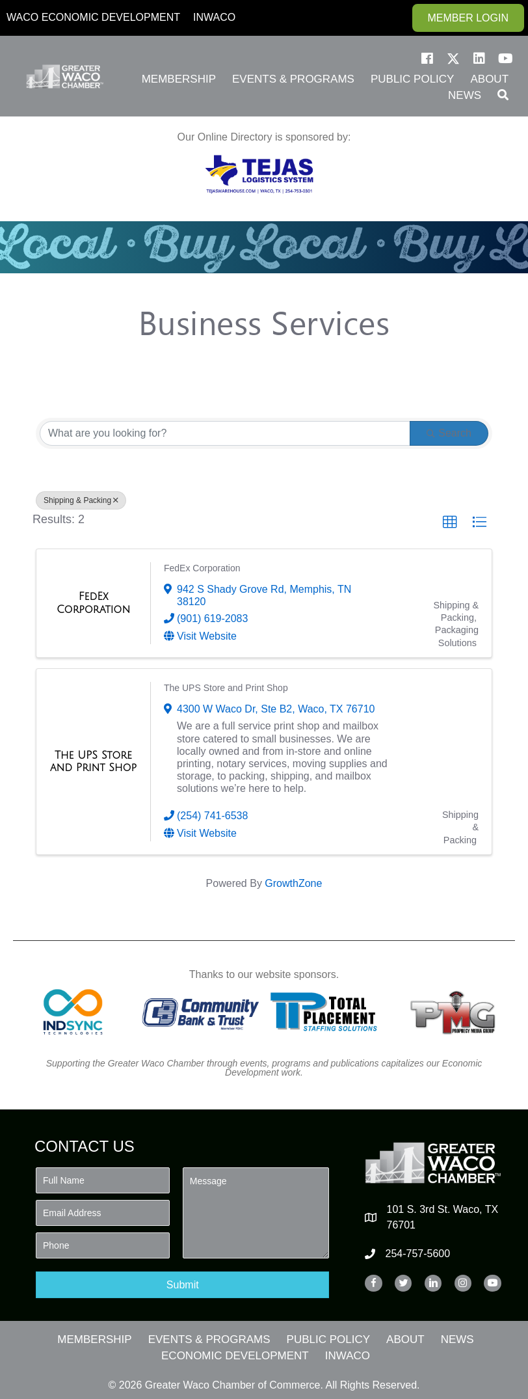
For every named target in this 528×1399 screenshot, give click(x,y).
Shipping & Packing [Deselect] (81, 500)
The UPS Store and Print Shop (226, 688)
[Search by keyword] (225, 433)
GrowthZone (293, 883)
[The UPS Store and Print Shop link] (93, 761)
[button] (427, 58)
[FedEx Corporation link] (93, 603)
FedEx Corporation (202, 568)
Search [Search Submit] (449, 433)
